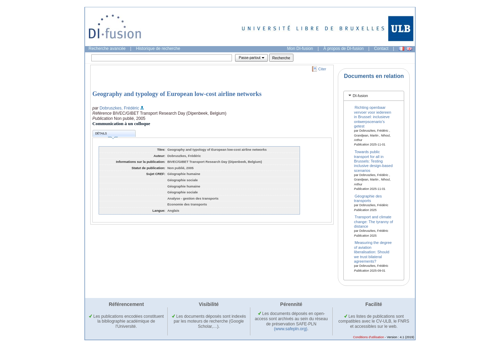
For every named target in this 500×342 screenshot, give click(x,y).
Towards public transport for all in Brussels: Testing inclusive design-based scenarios (373, 161)
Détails (106, 134)
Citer (322, 69)
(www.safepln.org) (290, 328)
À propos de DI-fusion (343, 48)
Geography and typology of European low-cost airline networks (176, 93)
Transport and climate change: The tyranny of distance (373, 221)
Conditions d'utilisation (368, 337)
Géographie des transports (368, 198)
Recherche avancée (107, 48)
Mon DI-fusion (300, 48)
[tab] (373, 96)
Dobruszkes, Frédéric (119, 108)
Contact (381, 48)
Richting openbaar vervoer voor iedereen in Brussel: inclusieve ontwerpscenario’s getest (372, 116)
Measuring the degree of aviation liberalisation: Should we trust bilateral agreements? (373, 251)
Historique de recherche (158, 48)
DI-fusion (360, 96)
